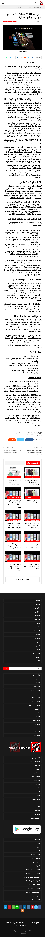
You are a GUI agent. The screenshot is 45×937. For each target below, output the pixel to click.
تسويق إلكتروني (35, 858)
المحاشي (36, 615)
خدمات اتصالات (35, 784)
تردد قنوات (36, 807)
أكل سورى (36, 608)
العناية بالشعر (35, 701)
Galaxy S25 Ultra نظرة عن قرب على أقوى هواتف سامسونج (34, 452)
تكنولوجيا (36, 765)
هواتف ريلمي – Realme (32, 873)
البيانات (14, 433)
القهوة (37, 709)
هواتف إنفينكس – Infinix (32, 869)
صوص (37, 634)
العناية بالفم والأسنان (34, 705)
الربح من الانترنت (35, 758)
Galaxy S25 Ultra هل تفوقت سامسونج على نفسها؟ (12, 451)
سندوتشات (36, 631)
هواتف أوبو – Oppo (34, 866)
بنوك (38, 792)
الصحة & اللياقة (35, 690)
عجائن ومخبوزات (35, 646)
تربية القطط (36, 724)
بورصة (37, 795)
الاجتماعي (20, 433)
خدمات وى (36, 780)
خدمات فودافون (35, 776)
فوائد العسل (36, 814)
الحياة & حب (36, 686)
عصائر (37, 649)
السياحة (37, 717)
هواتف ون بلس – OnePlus (32, 900)
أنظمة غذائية (36, 675)
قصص (37, 661)
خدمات (37, 769)
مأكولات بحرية (35, 604)
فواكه (37, 657)
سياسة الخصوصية (21, 922)
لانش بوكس (36, 653)
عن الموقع (25, 925)
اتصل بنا (18, 925)
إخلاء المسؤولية (10, 922)
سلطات (37, 638)
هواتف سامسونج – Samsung (10, 21)
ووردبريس (36, 851)
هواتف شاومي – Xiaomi (32, 881)
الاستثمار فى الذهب (34, 761)
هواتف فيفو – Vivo (34, 884)
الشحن (29, 435)
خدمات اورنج (36, 773)
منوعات (37, 732)
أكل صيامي (36, 612)
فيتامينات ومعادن (34, 818)
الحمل (37, 683)
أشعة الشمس (28, 433)
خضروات (37, 810)
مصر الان (21, 933)
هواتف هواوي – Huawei (32, 892)
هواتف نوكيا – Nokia (33, 888)
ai (33, 433)
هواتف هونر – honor (33, 896)
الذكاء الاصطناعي (34, 854)
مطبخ (37, 600)
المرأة (37, 713)
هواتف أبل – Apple (34, 862)
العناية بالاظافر (35, 694)
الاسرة (37, 679)
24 (36, 433)
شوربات (37, 642)
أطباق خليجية (35, 619)
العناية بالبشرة (35, 698)
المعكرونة (36, 627)
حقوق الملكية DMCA (33, 922)
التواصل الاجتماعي (37, 435)
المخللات (36, 623)
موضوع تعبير (36, 735)
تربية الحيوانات (35, 720)
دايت (38, 728)
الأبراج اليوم (36, 788)
